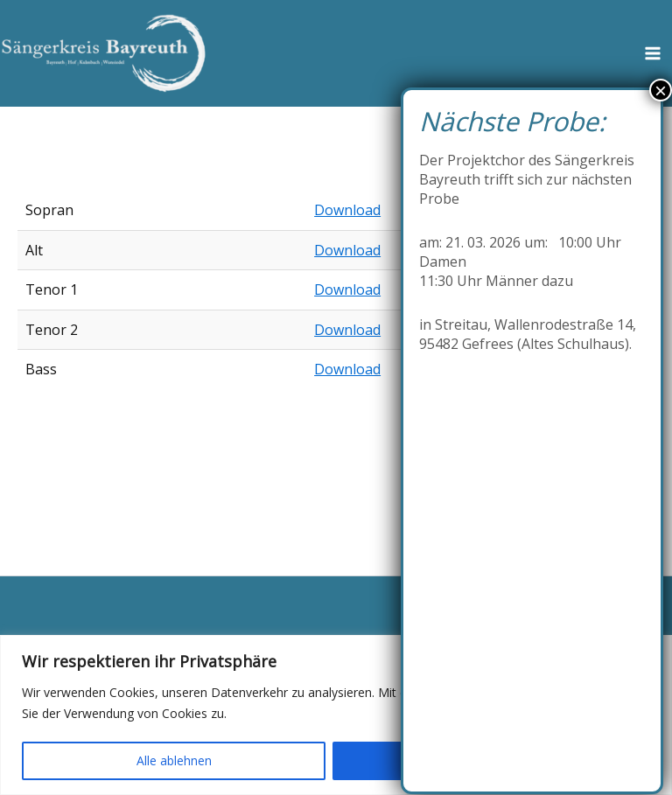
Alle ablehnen (174, 760)
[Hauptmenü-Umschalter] (653, 53)
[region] (336, 715)
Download (347, 210)
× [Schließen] (660, 90)
